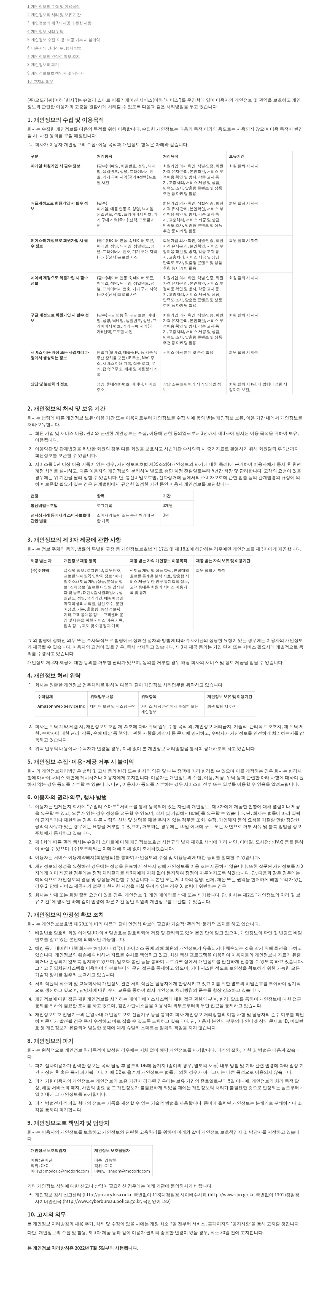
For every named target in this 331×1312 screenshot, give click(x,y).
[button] (166, 6)
